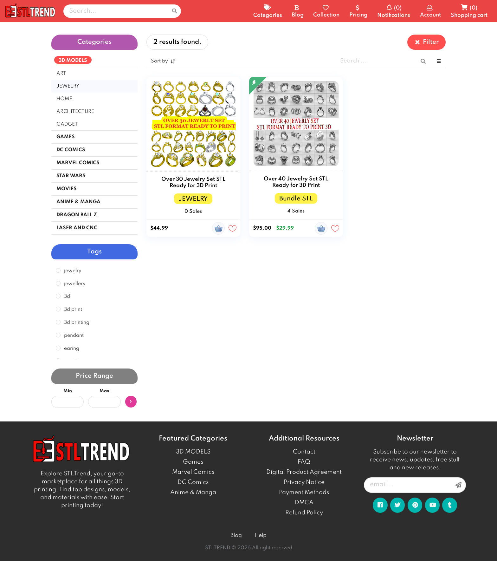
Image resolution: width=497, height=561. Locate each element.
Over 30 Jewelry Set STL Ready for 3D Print (193, 182)
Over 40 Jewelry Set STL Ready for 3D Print (296, 182)
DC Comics (193, 482)
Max (104, 391)
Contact (304, 452)
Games (193, 462)
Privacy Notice (304, 482)
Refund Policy (304, 513)
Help (261, 535)
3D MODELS (193, 452)
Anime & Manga (193, 492)
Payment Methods (304, 492)
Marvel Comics (193, 472)
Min (67, 391)
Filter (426, 42)
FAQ (304, 462)
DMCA (304, 503)
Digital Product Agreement (304, 472)
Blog (236, 535)
